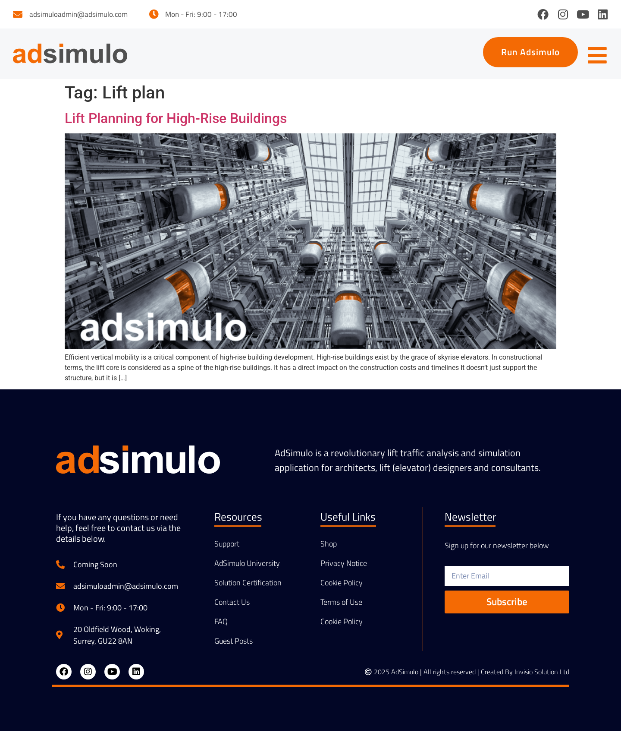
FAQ (221, 623)
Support (226, 545)
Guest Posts (233, 642)
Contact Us (232, 604)
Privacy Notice (343, 565)
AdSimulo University (247, 565)
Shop (328, 545)
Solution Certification (248, 584)
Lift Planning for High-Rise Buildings (176, 120)
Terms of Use (341, 604)
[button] (527, 53)
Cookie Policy (341, 584)
